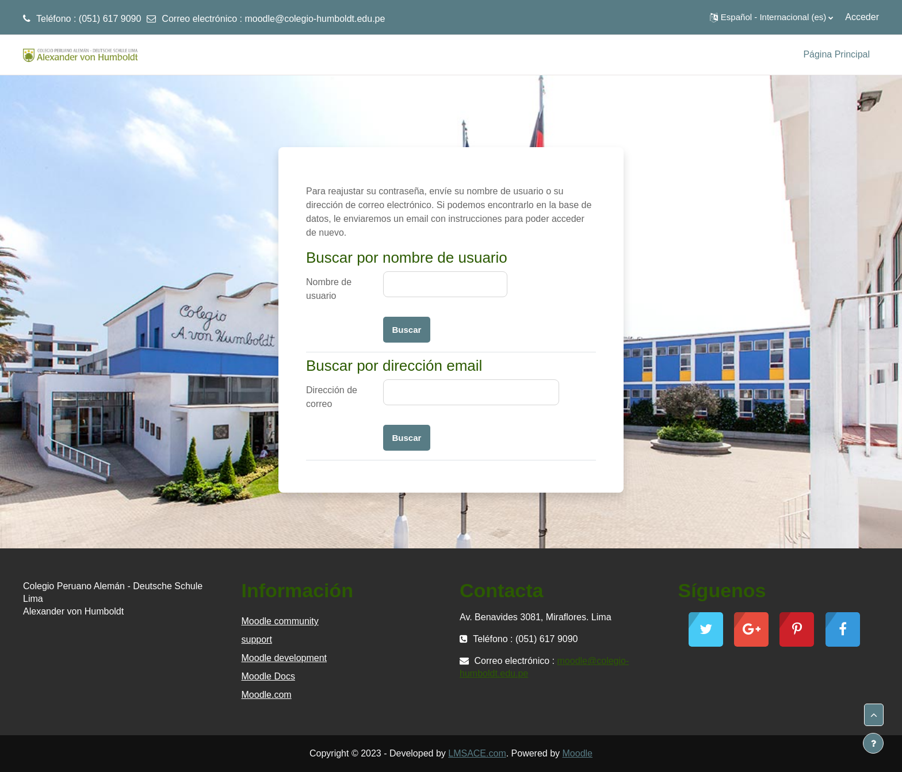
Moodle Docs (268, 676)
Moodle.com (267, 695)
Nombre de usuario (328, 289)
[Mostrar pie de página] (873, 743)
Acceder (862, 17)
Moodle (578, 753)
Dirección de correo (331, 397)
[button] (771, 17)
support (257, 639)
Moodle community (280, 621)
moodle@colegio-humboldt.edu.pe (314, 19)
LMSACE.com (477, 753)
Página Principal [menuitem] (836, 54)
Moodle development (284, 658)
